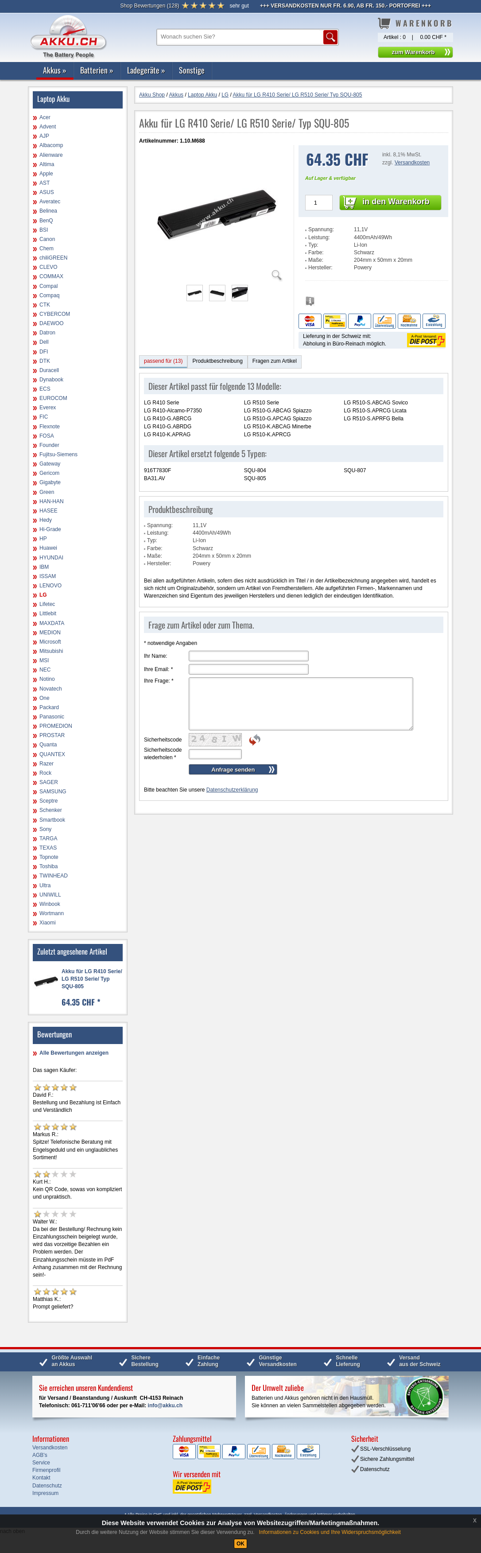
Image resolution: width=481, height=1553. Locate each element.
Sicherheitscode (163, 740)
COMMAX (51, 276)
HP (43, 539)
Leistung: (319, 237)
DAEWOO (51, 323)
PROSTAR (52, 735)
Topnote (48, 857)
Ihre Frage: (159, 681)
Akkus (54, 70)
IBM (44, 567)
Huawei (48, 548)
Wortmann (51, 913)
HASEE (48, 511)
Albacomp (51, 145)
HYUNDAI (51, 558)
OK (240, 1544)
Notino (47, 679)
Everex (47, 407)
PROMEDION (55, 726)
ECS (44, 389)
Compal (48, 286)
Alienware (51, 155)
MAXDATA (51, 623)
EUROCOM (53, 398)
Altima (46, 164)
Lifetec (47, 604)
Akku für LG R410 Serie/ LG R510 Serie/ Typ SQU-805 (92, 979)
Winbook (49, 904)
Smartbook (52, 820)
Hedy (45, 520)
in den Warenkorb (395, 201)
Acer (44, 117)
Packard (49, 707)
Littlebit (47, 613)
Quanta (48, 745)
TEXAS (48, 848)
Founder (49, 445)
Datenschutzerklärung (232, 790)
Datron (47, 333)
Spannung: (321, 229)
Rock (45, 773)
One (44, 698)
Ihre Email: (158, 669)
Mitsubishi (51, 651)
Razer (46, 764)
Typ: (313, 245)
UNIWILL (50, 895)
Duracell (49, 370)
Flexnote (49, 426)
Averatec (49, 201)
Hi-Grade (50, 529)
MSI (44, 660)
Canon (47, 239)
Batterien (96, 70)
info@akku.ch (165, 1405)
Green (46, 492)
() (149, 6)
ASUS (46, 192)
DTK (44, 361)
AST (44, 183)
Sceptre (48, 801)
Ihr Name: (155, 656)
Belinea (48, 211)
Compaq (49, 295)
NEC (44, 670)
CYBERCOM (54, 314)
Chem (46, 248)
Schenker (50, 810)
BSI (43, 230)
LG (43, 595)
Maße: (315, 260)
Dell (44, 342)
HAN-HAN (51, 501)
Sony (45, 829)
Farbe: (316, 252)
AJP (44, 136)
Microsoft (50, 642)
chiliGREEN (53, 258)
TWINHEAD (53, 876)
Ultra (44, 885)
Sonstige (192, 70)
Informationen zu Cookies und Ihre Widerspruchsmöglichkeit (330, 1532)
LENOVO (50, 585)
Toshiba (48, 866)
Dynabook (51, 380)
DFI (43, 352)
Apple (46, 174)
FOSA (46, 436)
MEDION (50, 632)
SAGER (48, 782)
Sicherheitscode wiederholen (163, 754)
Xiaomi (47, 923)
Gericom (49, 473)
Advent (47, 127)
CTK (44, 305)
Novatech (50, 689)
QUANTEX (52, 754)
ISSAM (47, 576)
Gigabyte (50, 482)
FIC (43, 417)
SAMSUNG (52, 791)
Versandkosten (412, 162)
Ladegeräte (146, 70)
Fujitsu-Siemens (58, 454)
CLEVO (48, 267)
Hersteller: (320, 267)
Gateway (49, 464)
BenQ (46, 220)
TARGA (48, 838)
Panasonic (51, 717)
